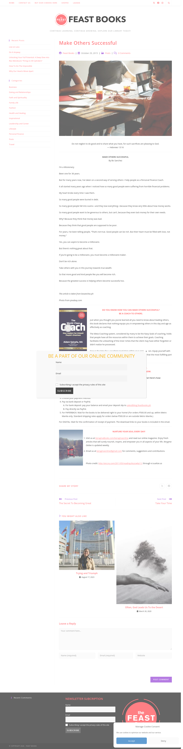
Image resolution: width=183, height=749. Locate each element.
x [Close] (146, 351)
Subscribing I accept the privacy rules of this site (80, 384)
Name (58, 362)
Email (58, 373)
